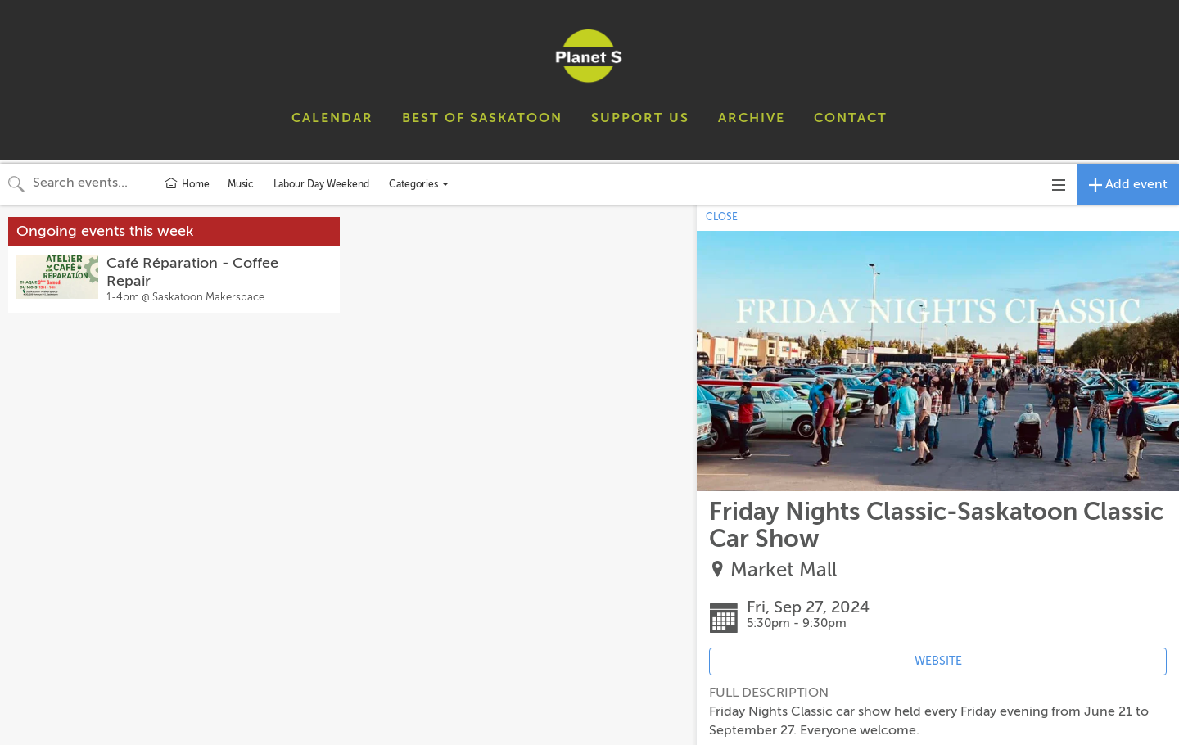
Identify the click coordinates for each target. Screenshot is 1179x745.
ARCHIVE (751, 118)
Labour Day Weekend (321, 184)
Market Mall (783, 570)
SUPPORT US (640, 118)
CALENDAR (332, 118)
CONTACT (851, 118)
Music (241, 184)
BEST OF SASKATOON (482, 118)
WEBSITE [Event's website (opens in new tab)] (938, 661)
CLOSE (722, 217)
